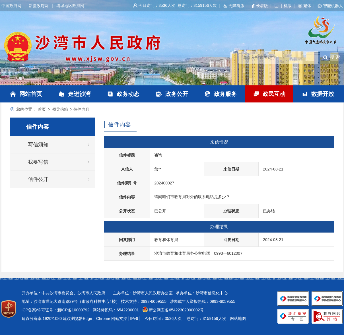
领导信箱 (60, 109)
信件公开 (38, 179)
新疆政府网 (39, 5)
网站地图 (238, 318)
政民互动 (274, 94)
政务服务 (225, 94)
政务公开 (176, 94)
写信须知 (38, 144)
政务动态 (128, 94)
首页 (42, 109)
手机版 (286, 5)
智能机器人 (333, 5)
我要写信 (38, 162)
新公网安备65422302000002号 (176, 310)
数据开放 (322, 94)
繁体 (307, 5)
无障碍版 (236, 5)
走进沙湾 (79, 94)
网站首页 (30, 94)
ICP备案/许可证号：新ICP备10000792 (56, 310)
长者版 (262, 5)
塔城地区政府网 (70, 5)
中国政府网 (11, 5)
